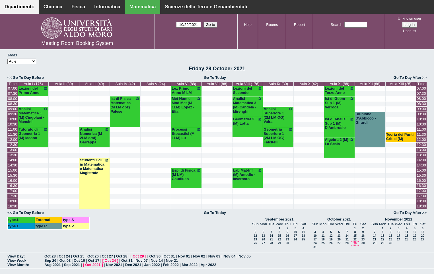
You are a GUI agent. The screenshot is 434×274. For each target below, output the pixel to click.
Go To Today (215, 77)
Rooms (272, 24)
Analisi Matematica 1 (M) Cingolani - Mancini (33, 115)
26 (255, 243)
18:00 (12, 201)
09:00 (12, 109)
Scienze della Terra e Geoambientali (206, 6)
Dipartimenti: (19, 6)
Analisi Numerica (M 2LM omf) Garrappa (94, 135)
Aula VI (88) (186, 84)
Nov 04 (229, 256)
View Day (15, 256)
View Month (17, 265)
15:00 (12, 170)
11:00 (12, 129)
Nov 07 (141, 260)
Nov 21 (172, 260)
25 (303, 239)
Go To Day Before (28, 77)
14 (271, 235)
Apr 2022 (208, 265)
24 (295, 239)
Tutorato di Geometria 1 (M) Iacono (33, 133)
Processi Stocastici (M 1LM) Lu (186, 133)
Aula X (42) (309, 84)
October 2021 (339, 219)
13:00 (12, 150)
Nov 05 (244, 256)
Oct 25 (79, 256)
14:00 (12, 160)
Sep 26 (50, 260)
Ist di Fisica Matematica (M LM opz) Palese (125, 105)
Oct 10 (79, 260)
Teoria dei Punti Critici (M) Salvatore (400, 138)
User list (409, 31)
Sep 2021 (72, 265)
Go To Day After (407, 77)
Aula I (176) (33, 84)
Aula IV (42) (125, 84)
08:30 (12, 104)
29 (279, 243)
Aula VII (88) (217, 84)
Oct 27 (107, 256)
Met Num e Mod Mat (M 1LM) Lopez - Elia (186, 105)
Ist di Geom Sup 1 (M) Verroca (339, 102)
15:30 (12, 175)
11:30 (12, 134)
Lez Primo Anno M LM (186, 90)
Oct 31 (169, 256)
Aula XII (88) (370, 84)
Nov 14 (157, 260)
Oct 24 (64, 256)
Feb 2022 (171, 265)
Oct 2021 (92, 265)
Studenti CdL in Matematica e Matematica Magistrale (94, 166)
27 (263, 243)
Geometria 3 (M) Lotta (247, 121)
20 (263, 239)
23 (287, 239)
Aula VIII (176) (247, 84)
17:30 (12, 196)
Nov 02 (199, 256)
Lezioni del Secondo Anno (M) (247, 92)
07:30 (12, 93)
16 (287, 235)
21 (271, 239)
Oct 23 (50, 256)
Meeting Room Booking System (77, 43)
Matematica (142, 6)
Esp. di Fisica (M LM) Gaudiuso (186, 174)
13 (263, 235)
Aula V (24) (156, 84)
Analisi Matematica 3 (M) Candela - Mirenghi (247, 105)
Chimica (53, 6)
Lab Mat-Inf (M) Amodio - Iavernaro (247, 174)
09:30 (12, 114)
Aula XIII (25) (401, 84)
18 (303, 235)
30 (287, 243)
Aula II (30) (64, 84)
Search (336, 24)
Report (299, 24)
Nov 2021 (114, 265)
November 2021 (398, 219)
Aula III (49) (94, 84)
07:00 (12, 88)
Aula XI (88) (339, 84)
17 (295, 235)
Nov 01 (184, 256)
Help (248, 24)
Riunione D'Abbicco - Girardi (365, 118)
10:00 (12, 119)
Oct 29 (138, 256)
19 (255, 239)
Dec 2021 (133, 265)
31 (314, 247)
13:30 (12, 155)
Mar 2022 (190, 265)
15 (279, 235)
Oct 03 (65, 260)
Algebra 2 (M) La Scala (339, 141)
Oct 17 (93, 260)
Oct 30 (155, 256)
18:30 (12, 206)
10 (295, 232)
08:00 (12, 98)
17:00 (12, 191)
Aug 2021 (52, 265)
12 (255, 235)
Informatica (107, 6)
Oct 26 (93, 256)
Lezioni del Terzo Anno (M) (339, 92)
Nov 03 (214, 256)
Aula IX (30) (278, 84)
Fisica (78, 6)
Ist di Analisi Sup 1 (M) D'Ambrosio (339, 123)
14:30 (12, 165)
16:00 (12, 180)
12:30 (12, 145)
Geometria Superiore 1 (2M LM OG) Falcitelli (278, 135)
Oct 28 (121, 256)
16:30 (12, 186)
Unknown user (409, 18)
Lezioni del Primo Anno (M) (33, 92)
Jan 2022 (152, 265)
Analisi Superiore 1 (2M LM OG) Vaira (278, 115)
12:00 (12, 139)
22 (279, 239)
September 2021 (279, 219)
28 (271, 243)
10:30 (12, 124)
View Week (16, 260)
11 (303, 232)
